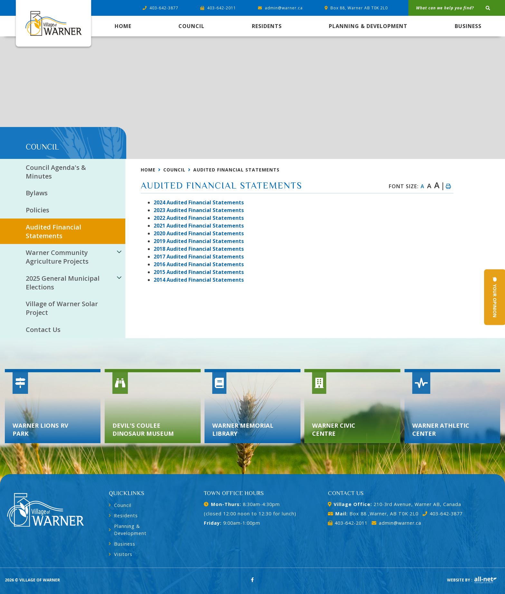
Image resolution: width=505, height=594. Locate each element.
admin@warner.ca (396, 523)
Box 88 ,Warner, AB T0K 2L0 (373, 514)
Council (174, 170)
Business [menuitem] (468, 26)
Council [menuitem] (191, 26)
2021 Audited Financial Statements (199, 225)
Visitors (123, 554)
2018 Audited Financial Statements (199, 248)
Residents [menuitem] (267, 26)
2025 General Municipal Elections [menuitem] (63, 282)
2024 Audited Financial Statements (199, 202)
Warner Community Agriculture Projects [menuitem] (57, 257)
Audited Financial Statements (236, 170)
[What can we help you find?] (456, 8)
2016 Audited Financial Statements (199, 264)
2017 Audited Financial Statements (199, 256)
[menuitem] (123, 26)
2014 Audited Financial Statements (199, 279)
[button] (119, 251)
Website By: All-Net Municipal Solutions (485, 580)
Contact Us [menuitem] (43, 329)
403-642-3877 (442, 514)
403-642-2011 (347, 523)
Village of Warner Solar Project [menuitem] (62, 308)
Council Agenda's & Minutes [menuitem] (56, 171)
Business (124, 544)
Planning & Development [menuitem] (368, 26)
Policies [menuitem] (37, 210)
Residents (126, 515)
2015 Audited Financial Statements (199, 272)
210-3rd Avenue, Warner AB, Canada (394, 504)
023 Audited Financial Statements (199, 210)
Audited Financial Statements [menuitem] (53, 231)
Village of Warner (53, 25)
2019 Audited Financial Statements (199, 241)
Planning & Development (130, 529)
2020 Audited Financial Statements (199, 233)
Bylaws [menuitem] (37, 193)
